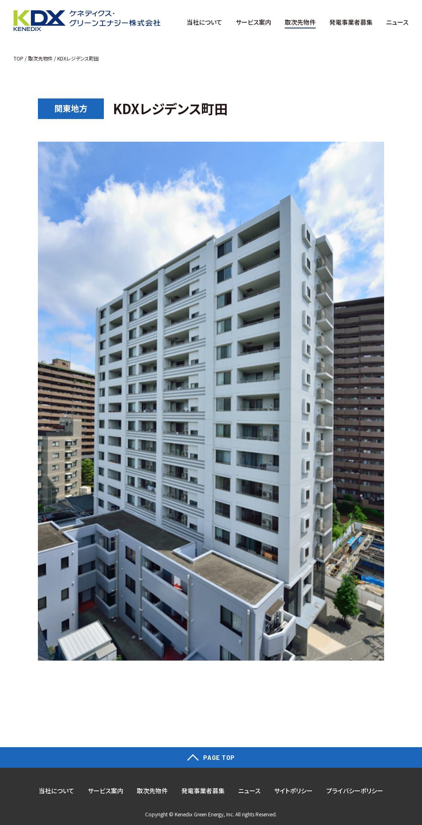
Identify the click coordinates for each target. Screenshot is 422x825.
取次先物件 (40, 58)
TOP (18, 58)
